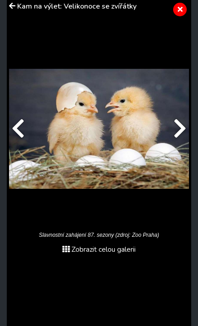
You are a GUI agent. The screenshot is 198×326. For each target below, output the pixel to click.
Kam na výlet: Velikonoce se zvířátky (77, 6)
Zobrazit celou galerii (99, 249)
